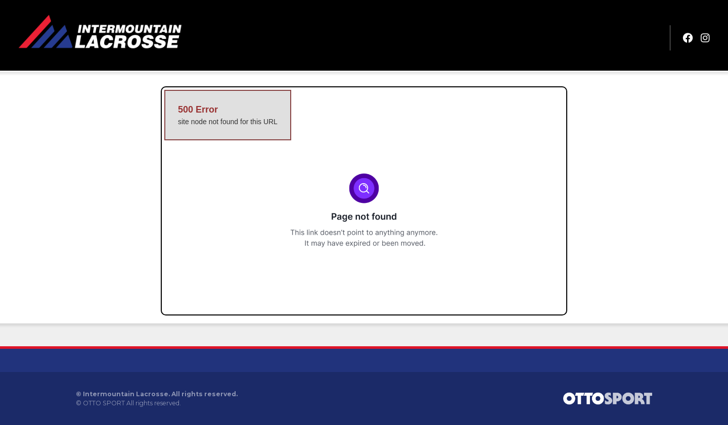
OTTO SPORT (104, 403)
